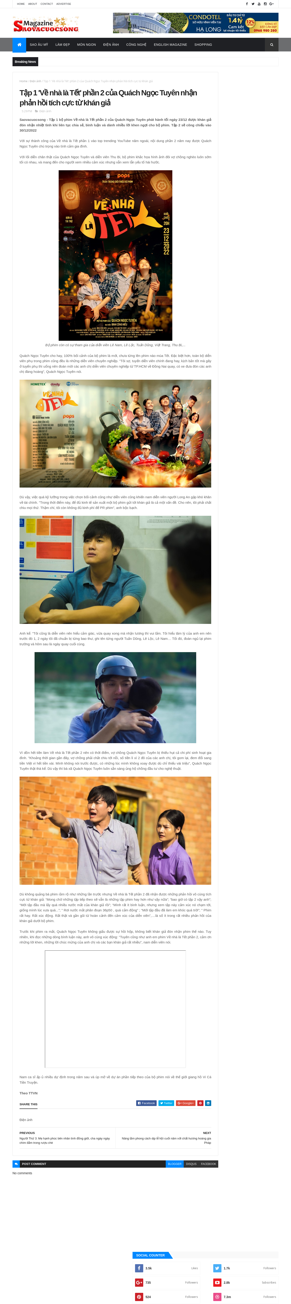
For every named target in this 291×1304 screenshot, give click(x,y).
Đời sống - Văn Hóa (212, 483)
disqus (160, 1159)
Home (21, 4)
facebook (177, 1159)
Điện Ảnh (111, 44)
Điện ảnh (35, 81)
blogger (143, 1159)
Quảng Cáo (216, 299)
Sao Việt (205, 521)
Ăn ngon (205, 459)
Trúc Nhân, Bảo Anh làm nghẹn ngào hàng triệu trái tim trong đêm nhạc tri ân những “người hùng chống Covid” (246, 256)
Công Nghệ (136, 44)
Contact (47, 4)
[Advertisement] (237, 176)
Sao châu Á (207, 513)
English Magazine (170, 44)
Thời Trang (207, 529)
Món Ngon (86, 44)
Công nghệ (207, 467)
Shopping (203, 44)
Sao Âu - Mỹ (207, 506)
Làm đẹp (204, 498)
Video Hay (206, 544)
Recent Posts (258, 299)
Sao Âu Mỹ (39, 44)
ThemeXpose (35, 1297)
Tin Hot (204, 536)
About (32, 4)
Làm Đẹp (62, 44)
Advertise (63, 4)
